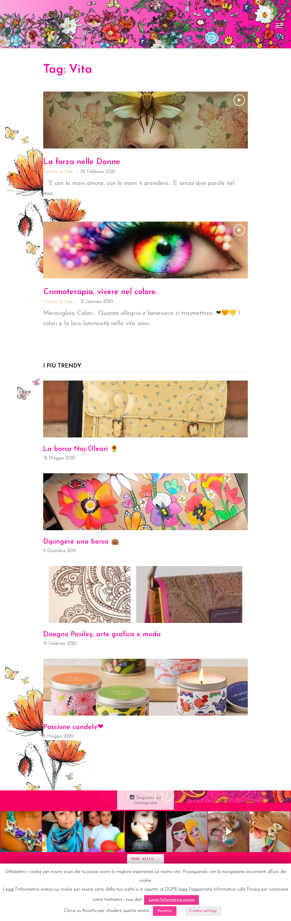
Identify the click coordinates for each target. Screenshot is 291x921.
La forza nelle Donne (81, 162)
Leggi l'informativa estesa (171, 900)
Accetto (164, 911)
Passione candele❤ (73, 727)
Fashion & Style (58, 172)
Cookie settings (203, 911)
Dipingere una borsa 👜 (81, 541)
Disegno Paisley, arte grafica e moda (102, 634)
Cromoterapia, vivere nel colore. (100, 292)
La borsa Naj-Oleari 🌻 (81, 449)
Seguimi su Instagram (145, 800)
